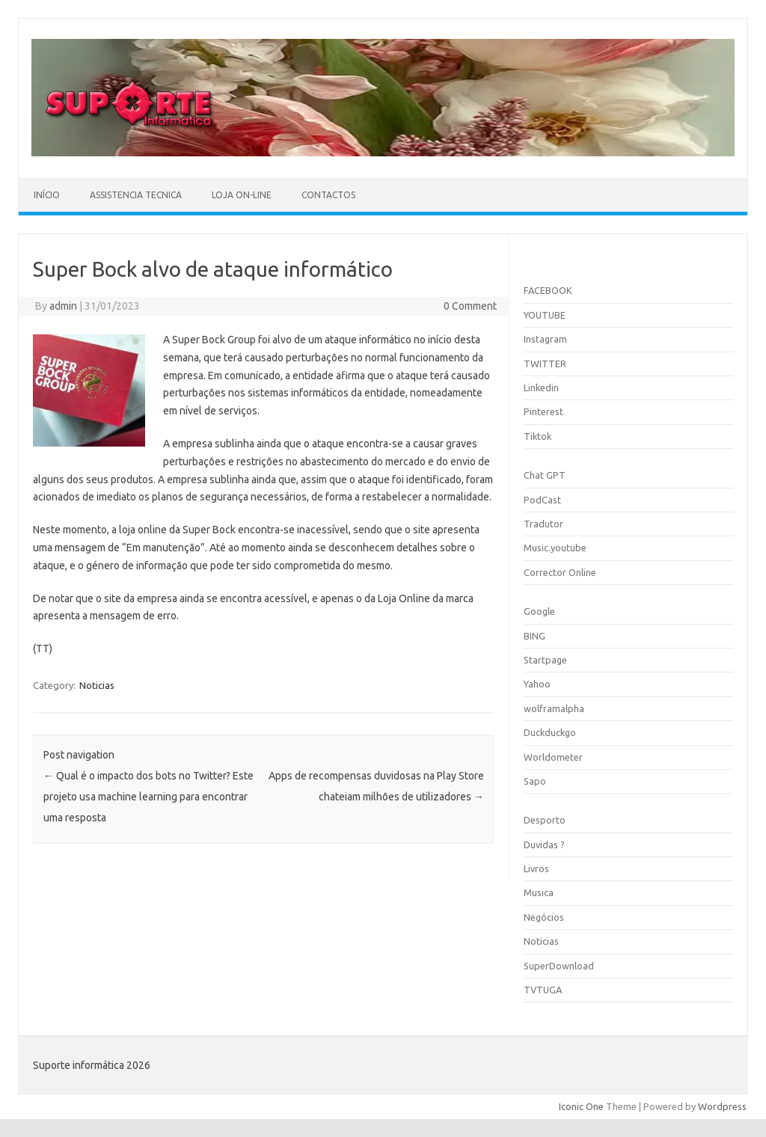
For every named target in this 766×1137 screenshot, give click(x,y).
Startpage (545, 660)
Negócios (544, 917)
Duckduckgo (550, 732)
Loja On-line (242, 195)
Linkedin (541, 387)
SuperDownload (559, 965)
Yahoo (537, 683)
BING (534, 636)
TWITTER (545, 363)
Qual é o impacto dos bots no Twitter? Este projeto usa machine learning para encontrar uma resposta (148, 797)
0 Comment (470, 306)
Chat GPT (545, 475)
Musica (539, 892)
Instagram (545, 339)
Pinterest (543, 411)
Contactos (328, 195)
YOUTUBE (545, 315)
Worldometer (553, 757)
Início (47, 195)
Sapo (535, 781)
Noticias (96, 685)
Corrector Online (560, 572)
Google (539, 611)
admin (63, 306)
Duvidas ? (544, 844)
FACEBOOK (548, 290)
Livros (536, 868)
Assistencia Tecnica (136, 195)
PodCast (542, 499)
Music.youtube (555, 547)
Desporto (545, 820)
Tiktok (537, 436)
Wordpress (722, 1106)
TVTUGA (543, 989)
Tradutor (543, 523)
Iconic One (581, 1106)
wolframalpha (554, 708)
